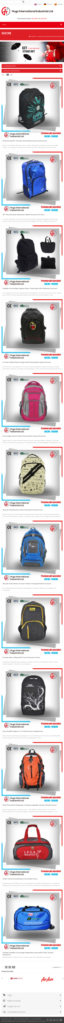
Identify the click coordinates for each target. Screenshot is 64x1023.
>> (13, 967)
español (58, 4)
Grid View (7, 75)
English (38, 4)
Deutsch (48, 4)
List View (11, 75)
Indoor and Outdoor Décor (22, 1019)
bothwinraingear (36, 1019)
